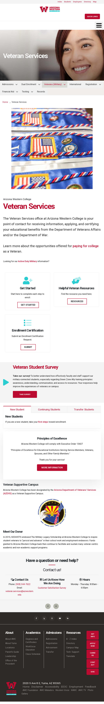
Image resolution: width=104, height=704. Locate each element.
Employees (77, 2)
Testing (26, 92)
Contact (92, 666)
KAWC (74, 692)
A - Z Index (71, 641)
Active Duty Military (27, 261)
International (75, 84)
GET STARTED (28, 305)
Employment (76, 689)
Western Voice (62, 692)
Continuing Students (49, 409)
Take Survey (24, 394)
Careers (92, 656)
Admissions (9, 85)
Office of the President (11, 664)
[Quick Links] (92, 16)
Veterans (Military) (54, 85)
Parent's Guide (12, 654)
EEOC (64, 689)
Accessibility (52, 689)
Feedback (90, 689)
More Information (52, 467)
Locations (10, 650)
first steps (43, 422)
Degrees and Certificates (32, 643)
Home (5, 102)
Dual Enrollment (29, 85)
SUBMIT (28, 347)
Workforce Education (30, 650)
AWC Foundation (30, 692)
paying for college (86, 246)
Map (95, 2)
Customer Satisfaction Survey (52, 588)
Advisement (51, 650)
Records (41, 91)
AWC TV (82, 692)
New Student (17, 409)
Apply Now (92, 647)
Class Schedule (33, 656)
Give (93, 674)
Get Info (93, 637)
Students (67, 2)
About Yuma (11, 645)
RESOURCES (77, 301)
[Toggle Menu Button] (99, 25)
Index (60, 2)
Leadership (10, 658)
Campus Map (72, 650)
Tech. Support (72, 654)
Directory (87, 2)
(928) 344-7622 (23, 584)
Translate (70, 658)
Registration (92, 85)
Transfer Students (84, 409)
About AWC (10, 641)
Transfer (50, 654)
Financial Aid (9, 92)
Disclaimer (37, 689)
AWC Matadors (47, 692)
